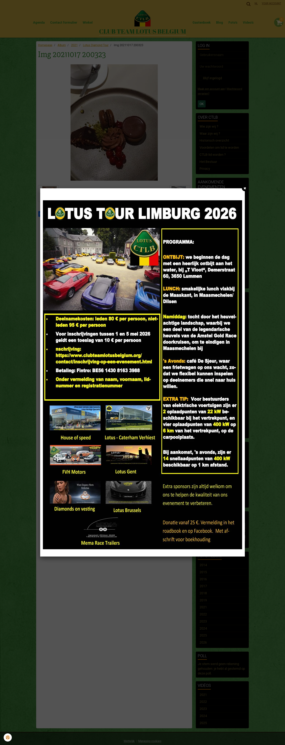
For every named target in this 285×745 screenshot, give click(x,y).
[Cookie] (8, 737)
